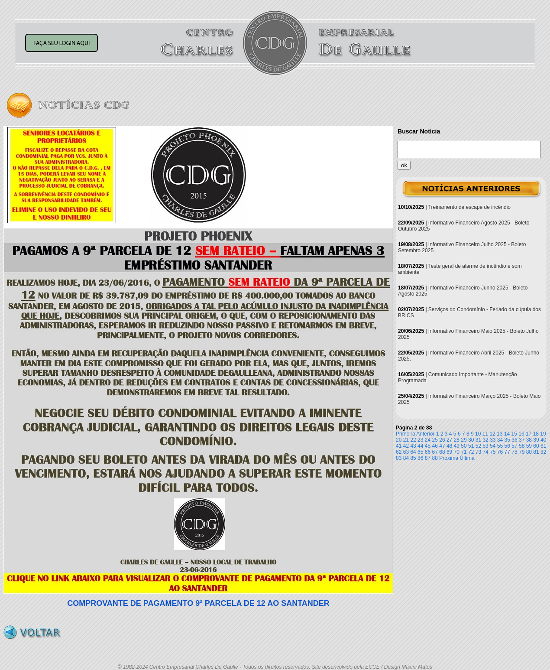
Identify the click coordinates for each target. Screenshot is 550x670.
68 (442, 452)
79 (521, 452)
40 (543, 440)
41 (398, 446)
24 (427, 440)
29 (463, 440)
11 (485, 434)
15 (514, 434)
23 (420, 440)
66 (427, 452)
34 (500, 440)
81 (536, 452)
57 (514, 446)
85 (413, 458)
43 (413, 446)
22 (413, 440)
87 (427, 458)
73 (478, 452)
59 (529, 446)
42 (406, 446)
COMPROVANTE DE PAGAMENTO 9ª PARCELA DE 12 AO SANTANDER (198, 603)
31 (478, 440)
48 (449, 446)
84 (406, 458)
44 (420, 446)
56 (507, 446)
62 (398, 452)
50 (463, 446)
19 (543, 434)
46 (435, 446)
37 (521, 440)
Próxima (448, 458)
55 (500, 446)
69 (449, 452)
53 (485, 446)
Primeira (405, 434)
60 (536, 446)
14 (507, 434)
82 (543, 452)
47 (442, 446)
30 (471, 440)
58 (521, 446)
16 (521, 434)
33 (492, 440)
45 (427, 446)
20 (398, 440)
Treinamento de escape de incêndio (469, 207)
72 (471, 452)
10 (478, 434)
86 (420, 458)
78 (514, 452)
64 (413, 452)
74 (485, 452)
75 (492, 452)
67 (435, 452)
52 (478, 446)
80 (529, 452)
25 (435, 440)
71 (463, 452)
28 (456, 440)
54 (492, 446)
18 (536, 434)
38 (529, 440)
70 (456, 452)
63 (406, 452)
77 (507, 452)
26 (442, 440)
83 (398, 458)
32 (485, 440)
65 (420, 452)
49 (456, 446)
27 (449, 440)
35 (507, 440)
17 (528, 434)
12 (492, 434)
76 (500, 452)
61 (543, 446)
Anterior (425, 434)
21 (406, 440)
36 (514, 440)
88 (435, 458)
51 (471, 446)
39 (536, 440)
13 (499, 434)
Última (467, 458)
